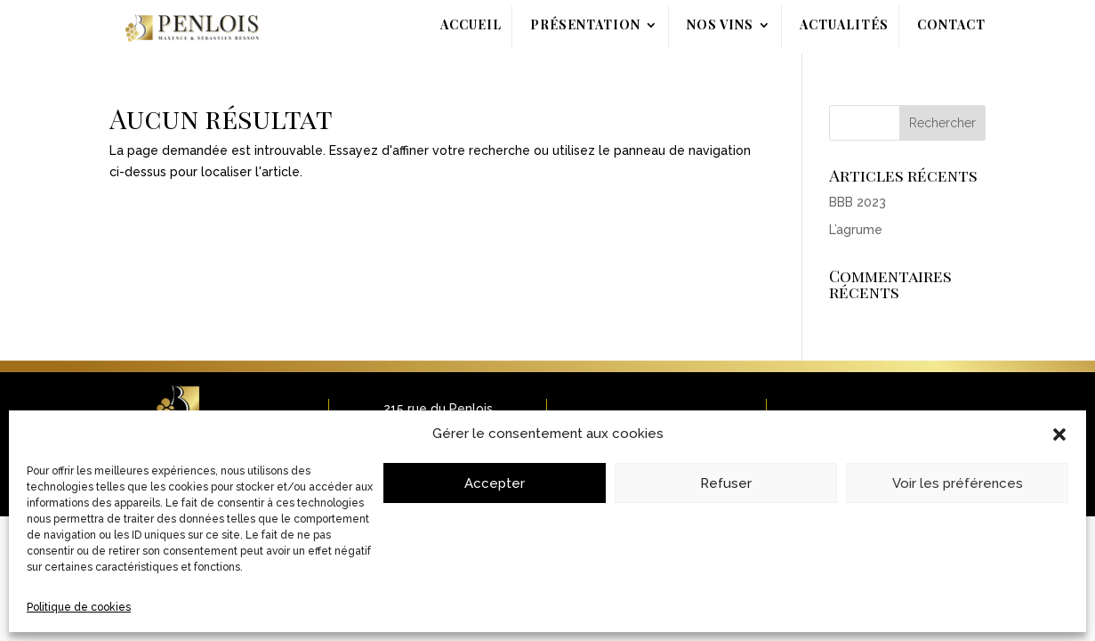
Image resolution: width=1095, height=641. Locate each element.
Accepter (494, 483)
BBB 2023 (857, 202)
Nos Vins (720, 26)
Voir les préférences (957, 483)
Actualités (844, 26)
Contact (951, 26)
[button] (1059, 434)
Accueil (471, 26)
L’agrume (855, 230)
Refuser (726, 483)
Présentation (585, 26)
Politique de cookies (79, 607)
